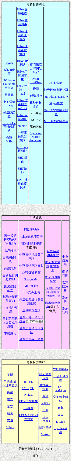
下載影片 (10, 333)
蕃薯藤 (9, 95)
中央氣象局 (65, 260)
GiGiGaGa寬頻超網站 (9, 126)
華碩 (10, 374)
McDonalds (31, 285)
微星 (10, 392)
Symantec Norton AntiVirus (35, 137)
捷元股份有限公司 (56, 89)
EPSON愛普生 (28, 401)
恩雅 (45, 410)
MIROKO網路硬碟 (56, 121)
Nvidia (28, 394)
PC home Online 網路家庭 (9, 84)
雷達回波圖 (65, 286)
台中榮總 (53, 251)
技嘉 (10, 399)
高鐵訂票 (10, 268)
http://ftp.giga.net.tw (56, 96)
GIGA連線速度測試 (22, 183)
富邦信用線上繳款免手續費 (10, 322)
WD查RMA (60, 369)
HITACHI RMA (61, 388)
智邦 (61, 407)
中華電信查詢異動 (31, 265)
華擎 (10, 406)
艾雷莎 (45, 403)
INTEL (28, 381)
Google (9, 63)
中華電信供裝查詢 (22, 136)
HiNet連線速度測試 (22, 50)
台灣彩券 (10, 250)
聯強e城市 (56, 82)
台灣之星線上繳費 (31, 339)
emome (22, 126)
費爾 (36, 88)
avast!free (36, 82)
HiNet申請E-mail (22, 89)
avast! (35, 78)
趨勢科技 (36, 95)
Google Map (31, 279)
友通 (10, 420)
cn (64, 390)
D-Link (60, 421)
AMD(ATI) (28, 388)
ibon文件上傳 (31, 292)
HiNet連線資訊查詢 (22, 35)
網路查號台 (31, 229)
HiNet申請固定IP (22, 75)
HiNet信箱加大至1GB (22, 104)
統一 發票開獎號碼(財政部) (10, 239)
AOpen (10, 427)
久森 (61, 414)
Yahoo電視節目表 (31, 236)
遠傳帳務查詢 (31, 310)
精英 (10, 413)
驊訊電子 (45, 427)
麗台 (45, 396)
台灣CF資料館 (31, 272)
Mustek (45, 434)
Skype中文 (56, 103)
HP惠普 (28, 408)
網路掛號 (53, 255)
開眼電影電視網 (31, 243)
